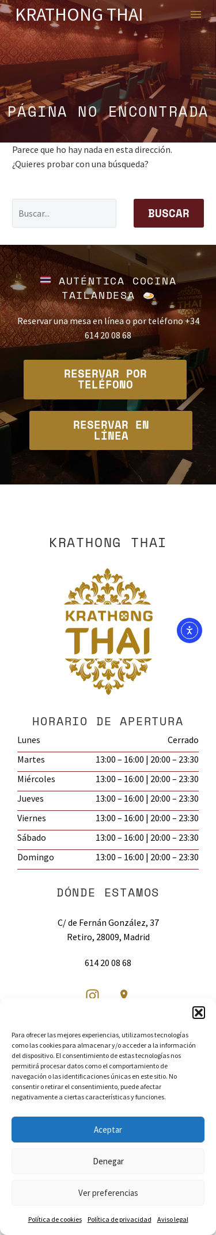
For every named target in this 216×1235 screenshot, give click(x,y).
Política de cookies (55, 1219)
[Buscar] (64, 213)
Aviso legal (172, 1219)
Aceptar (108, 1129)
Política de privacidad (119, 1219)
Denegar (108, 1161)
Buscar (169, 213)
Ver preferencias (108, 1192)
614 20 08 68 (108, 962)
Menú (196, 14)
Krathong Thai (79, 14)
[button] (198, 1012)
